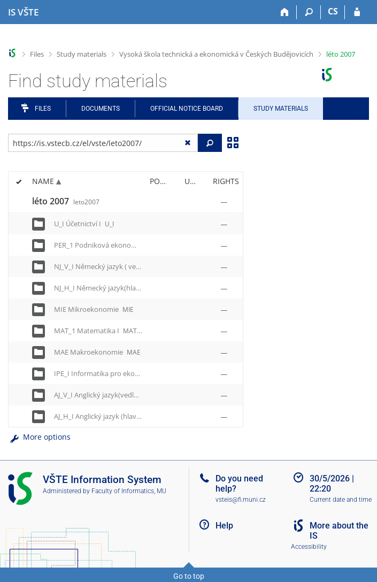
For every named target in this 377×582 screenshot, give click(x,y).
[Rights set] (224, 201)
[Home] (285, 12)
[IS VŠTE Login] (357, 12)
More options (39, 437)
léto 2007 (340, 54)
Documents (100, 108)
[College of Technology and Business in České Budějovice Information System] (23, 12)
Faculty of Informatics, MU (128, 491)
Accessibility (309, 546)
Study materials (81, 54)
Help (224, 525)
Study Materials (280, 108)
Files (37, 54)
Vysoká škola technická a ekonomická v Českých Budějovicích (216, 54)
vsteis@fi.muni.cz (241, 499)
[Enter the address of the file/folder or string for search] (103, 143)
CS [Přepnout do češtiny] (333, 11)
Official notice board (186, 108)
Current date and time (341, 499)
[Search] (309, 12)
